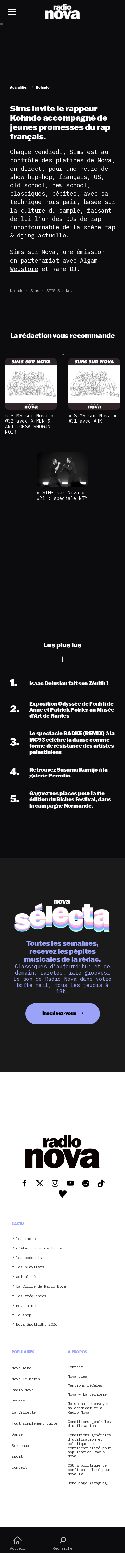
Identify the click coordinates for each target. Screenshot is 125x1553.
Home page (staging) (88, 1483)
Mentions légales (85, 1386)
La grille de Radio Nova (41, 1286)
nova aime (26, 1306)
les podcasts (29, 1258)
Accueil (17, 1543)
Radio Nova (22, 1389)
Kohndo (16, 290)
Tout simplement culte (34, 1423)
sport (17, 1456)
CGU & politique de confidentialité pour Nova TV (89, 1469)
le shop (23, 1315)
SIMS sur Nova (60, 290)
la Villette (24, 1412)
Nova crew (77, 1376)
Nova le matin (26, 1378)
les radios (27, 1239)
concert (19, 1467)
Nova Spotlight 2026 (36, 1324)
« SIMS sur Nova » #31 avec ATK (92, 418)
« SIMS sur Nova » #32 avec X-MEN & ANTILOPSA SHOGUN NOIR (29, 423)
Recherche (62, 1543)
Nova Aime (21, 1367)
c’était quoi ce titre (39, 1248)
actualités (27, 1277)
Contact (75, 1367)
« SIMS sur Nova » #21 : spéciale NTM (62, 495)
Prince (18, 1400)
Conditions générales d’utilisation (89, 1424)
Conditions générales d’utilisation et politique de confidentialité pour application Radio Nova (89, 1445)
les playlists (30, 1267)
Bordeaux (20, 1445)
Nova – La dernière (87, 1394)
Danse (17, 1434)
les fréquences (31, 1296)
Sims (34, 290)
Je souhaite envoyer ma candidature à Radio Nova (88, 1408)
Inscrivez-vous (59, 1013)
